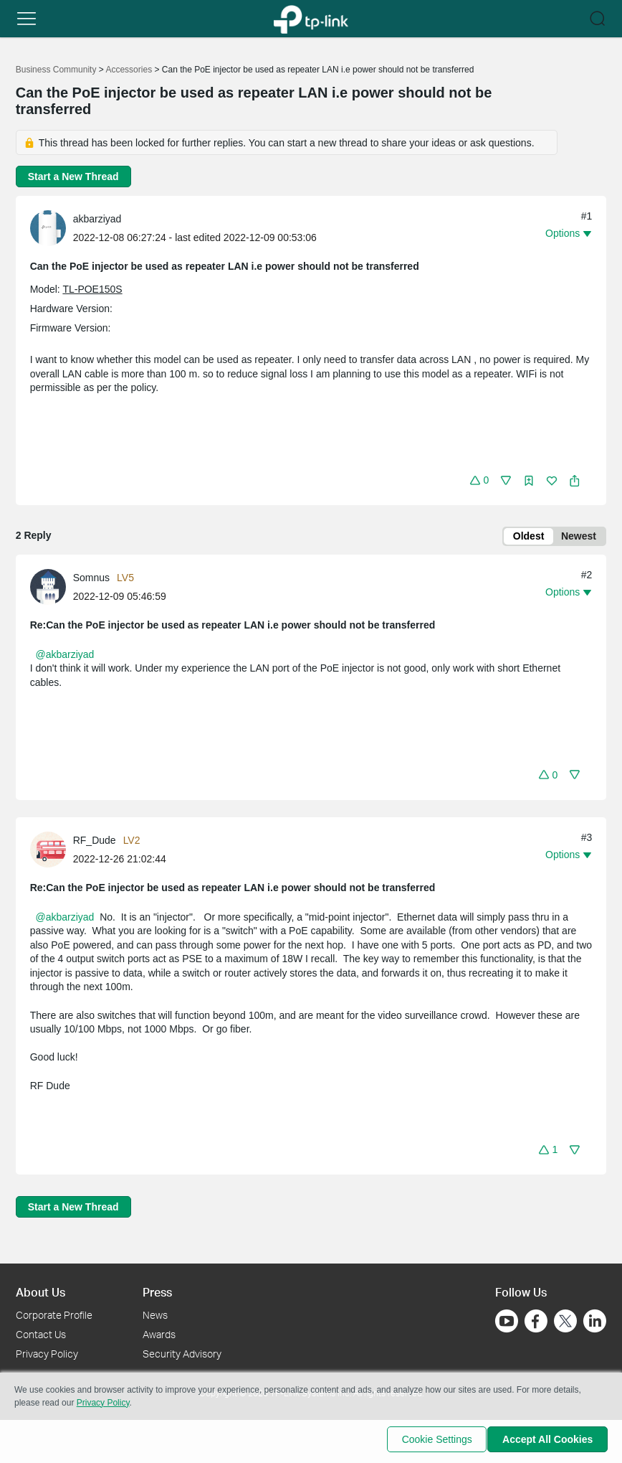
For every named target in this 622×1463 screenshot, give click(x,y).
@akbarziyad (64, 656)
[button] (26, 18)
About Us (40, 1291)
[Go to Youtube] (506, 1320)
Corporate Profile (54, 1315)
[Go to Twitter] (565, 1322)
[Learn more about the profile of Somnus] (51, 588)
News (155, 1315)
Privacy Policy (47, 1353)
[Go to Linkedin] (594, 1320)
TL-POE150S (92, 289)
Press (157, 1291)
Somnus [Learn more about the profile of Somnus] (91, 579)
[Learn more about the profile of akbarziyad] (51, 227)
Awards (159, 1334)
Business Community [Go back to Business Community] (56, 70)
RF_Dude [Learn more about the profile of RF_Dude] (94, 842)
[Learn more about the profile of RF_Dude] (51, 851)
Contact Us (41, 1334)
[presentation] (48, 228)
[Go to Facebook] (536, 1320)
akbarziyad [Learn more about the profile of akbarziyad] (97, 219)
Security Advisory (182, 1353)
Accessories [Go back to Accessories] (128, 70)
